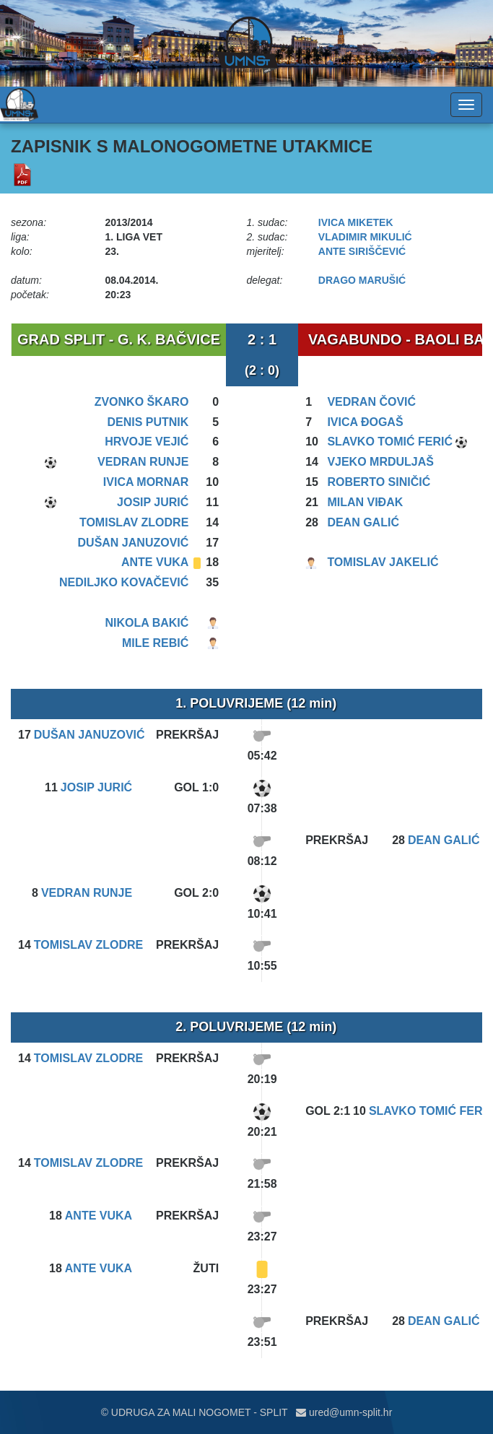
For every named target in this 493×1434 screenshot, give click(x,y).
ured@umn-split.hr (344, 1412)
